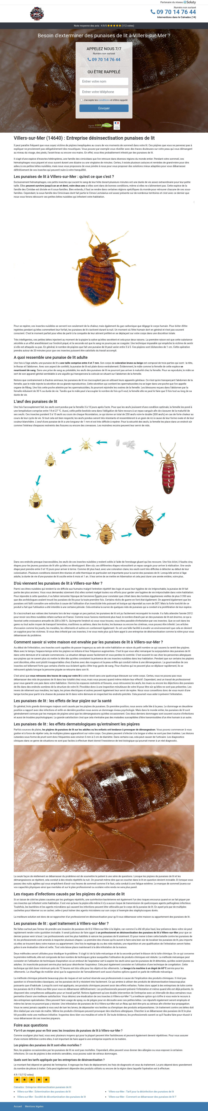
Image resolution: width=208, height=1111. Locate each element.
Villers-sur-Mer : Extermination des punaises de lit (44, 1091)
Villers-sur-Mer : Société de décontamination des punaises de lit (51, 1096)
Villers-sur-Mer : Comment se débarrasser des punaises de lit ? (142, 1096)
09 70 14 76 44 (173, 12)
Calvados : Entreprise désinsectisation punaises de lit (42, 1087)
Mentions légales (34, 1106)
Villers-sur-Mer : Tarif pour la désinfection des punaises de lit (141, 1091)
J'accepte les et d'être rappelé (106, 100)
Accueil (18, 1106)
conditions (104, 100)
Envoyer (104, 108)
